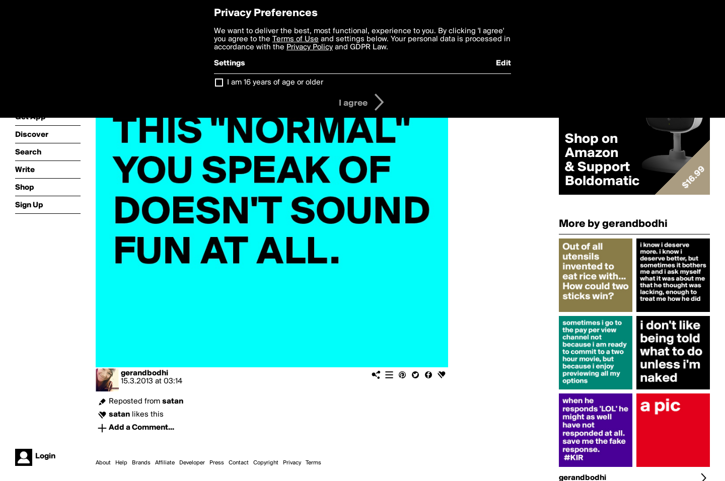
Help (121, 463)
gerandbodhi (144, 373)
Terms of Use (295, 39)
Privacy (292, 463)
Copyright (265, 463)
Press (216, 463)
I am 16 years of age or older (275, 82)
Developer (192, 463)
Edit (503, 63)
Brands (141, 463)
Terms (313, 463)
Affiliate (165, 463)
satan (172, 401)
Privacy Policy (309, 47)
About (103, 463)
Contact (239, 463)
